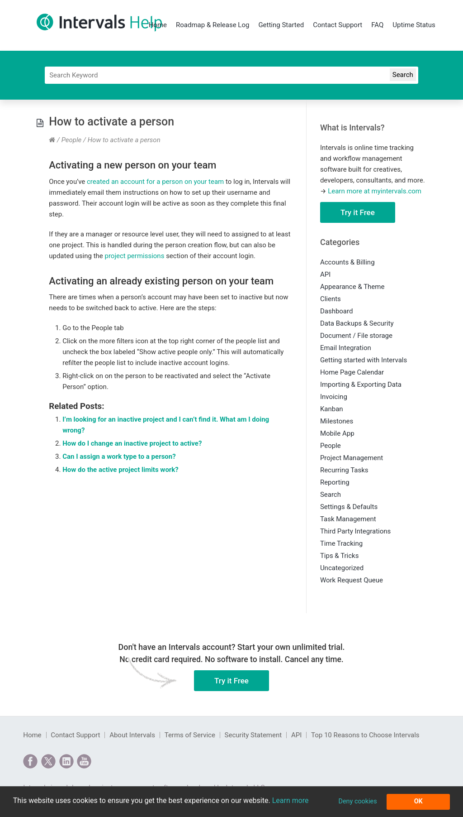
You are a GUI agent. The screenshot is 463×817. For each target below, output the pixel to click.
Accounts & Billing (347, 262)
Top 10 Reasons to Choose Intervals (365, 735)
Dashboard (336, 311)
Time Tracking (341, 543)
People (71, 140)
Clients (330, 299)
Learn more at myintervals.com (374, 191)
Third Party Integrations (355, 531)
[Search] (231, 75)
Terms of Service (190, 735)
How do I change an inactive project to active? (132, 443)
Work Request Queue (351, 580)
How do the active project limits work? (120, 470)
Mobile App (337, 433)
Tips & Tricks (339, 556)
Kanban (331, 409)
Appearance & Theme (352, 287)
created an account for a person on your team (155, 182)
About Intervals (132, 735)
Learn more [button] (290, 800)
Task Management (348, 519)
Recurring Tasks (344, 470)
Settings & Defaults (349, 507)
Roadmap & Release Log (212, 25)
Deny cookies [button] (357, 801)
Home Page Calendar (352, 372)
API (325, 274)
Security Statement (253, 735)
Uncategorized (342, 568)
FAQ (377, 25)
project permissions (134, 256)
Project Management (351, 458)
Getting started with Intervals (363, 360)
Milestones (336, 421)
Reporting (335, 482)
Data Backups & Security (357, 323)
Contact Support (337, 25)
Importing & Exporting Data (361, 384)
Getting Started (281, 25)
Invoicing (333, 397)
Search (330, 494)
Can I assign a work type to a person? (118, 456)
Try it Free (357, 212)
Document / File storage (356, 336)
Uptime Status (413, 25)
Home (158, 25)
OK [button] (418, 801)
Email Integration (345, 348)
